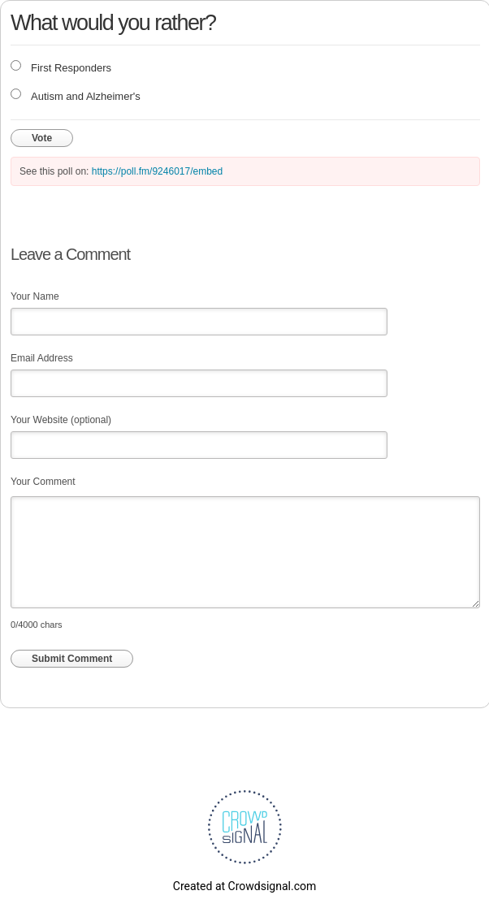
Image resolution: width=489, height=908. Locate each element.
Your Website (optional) (61, 420)
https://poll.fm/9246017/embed (157, 171)
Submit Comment (72, 658)
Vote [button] (42, 138)
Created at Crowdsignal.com (244, 886)
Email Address (42, 358)
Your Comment (43, 481)
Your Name (35, 296)
